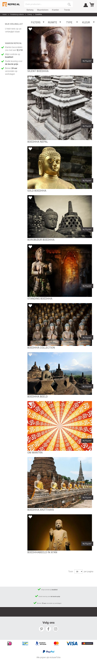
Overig (29, 14)
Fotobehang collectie (17, 14)
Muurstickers (42, 10)
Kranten (55, 10)
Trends (67, 10)
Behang (30, 10)
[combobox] (48, 4)
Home (5, 14)
